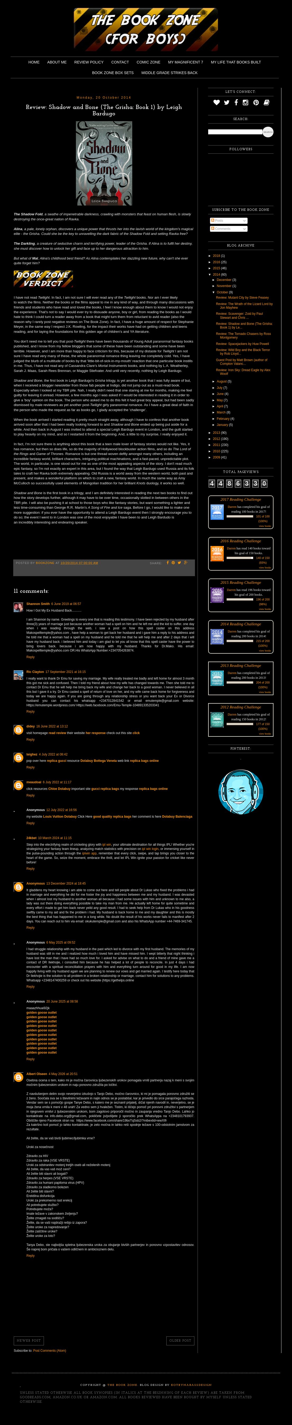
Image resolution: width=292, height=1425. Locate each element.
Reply (30, 657)
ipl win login (150, 849)
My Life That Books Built (236, 62)
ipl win (106, 844)
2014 (217, 274)
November (224, 286)
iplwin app (89, 853)
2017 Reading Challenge (241, 499)
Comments (220, 229)
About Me (57, 62)
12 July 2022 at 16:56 (61, 810)
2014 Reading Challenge (241, 624)
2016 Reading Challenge (241, 541)
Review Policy (88, 62)
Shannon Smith (38, 604)
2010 (217, 451)
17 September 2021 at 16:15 (65, 672)
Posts (217, 220)
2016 (217, 262)
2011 (217, 445)
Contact (120, 62)
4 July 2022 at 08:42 (53, 754)
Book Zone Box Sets (113, 73)
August (222, 381)
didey (30, 726)
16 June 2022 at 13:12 (52, 726)
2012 (217, 439)
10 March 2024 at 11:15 (55, 838)
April (220, 406)
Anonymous (35, 883)
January (223, 425)
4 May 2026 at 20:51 (63, 1074)
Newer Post (29, 1340)
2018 (217, 256)
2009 (217, 457)
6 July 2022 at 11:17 (57, 782)
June (221, 394)
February (223, 419)
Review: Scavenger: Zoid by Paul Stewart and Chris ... (239, 315)
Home (34, 62)
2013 (217, 433)
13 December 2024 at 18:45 (66, 883)
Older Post (180, 1340)
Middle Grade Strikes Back (170, 73)
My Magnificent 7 (185, 62)
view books (265, 526)
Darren (232, 507)
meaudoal (33, 782)
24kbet (31, 838)
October (223, 292)
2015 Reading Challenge (241, 582)
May (220, 400)
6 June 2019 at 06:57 (66, 604)
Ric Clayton (35, 672)
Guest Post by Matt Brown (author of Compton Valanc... (241, 362)
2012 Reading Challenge (241, 707)
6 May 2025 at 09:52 (60, 942)
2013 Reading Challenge (241, 665)
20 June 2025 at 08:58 (62, 1001)
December (224, 280)
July (220, 388)
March (222, 412)
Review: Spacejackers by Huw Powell (242, 344)
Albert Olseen (36, 1074)
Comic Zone (148, 62)
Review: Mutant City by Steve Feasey (242, 297)
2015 (217, 268)
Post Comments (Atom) (49, 1351)
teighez (31, 754)
